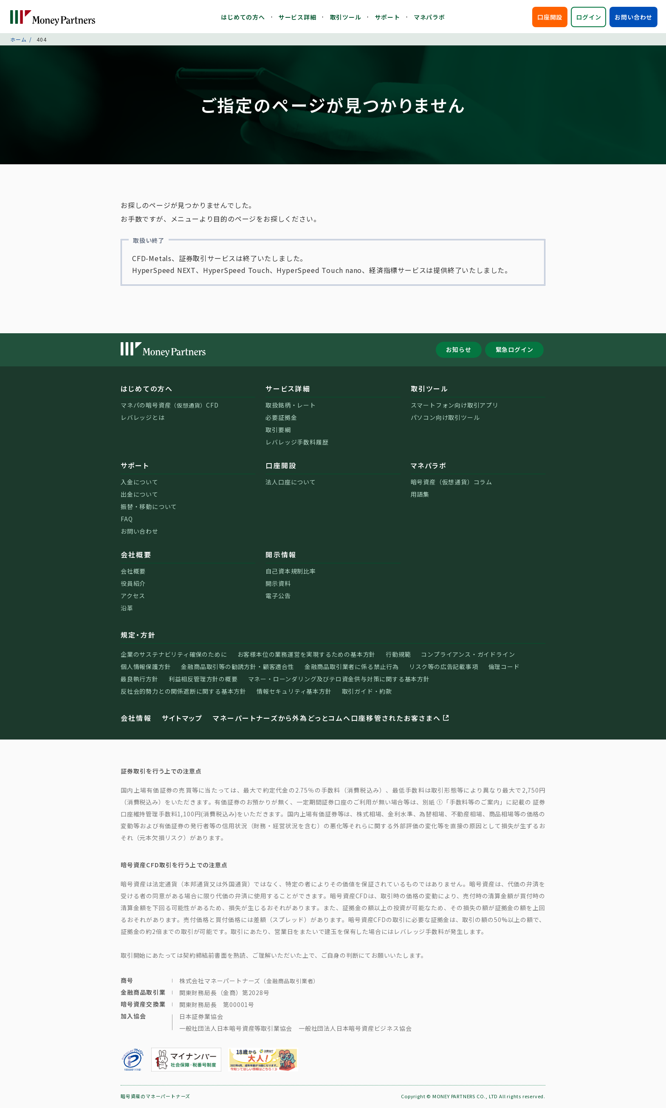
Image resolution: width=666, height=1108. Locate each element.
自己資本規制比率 (290, 572)
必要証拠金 (281, 418)
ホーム (18, 40)
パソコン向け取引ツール (445, 418)
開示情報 (280, 555)
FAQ (127, 519)
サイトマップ (182, 719)
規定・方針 (138, 635)
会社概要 (136, 555)
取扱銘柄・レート (290, 406)
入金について (139, 482)
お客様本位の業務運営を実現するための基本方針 (306, 655)
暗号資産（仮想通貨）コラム (451, 482)
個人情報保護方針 (146, 667)
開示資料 (278, 584)
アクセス (133, 596)
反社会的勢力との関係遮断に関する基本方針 (183, 692)
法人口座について (290, 482)
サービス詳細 (297, 17)
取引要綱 (278, 430)
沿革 (127, 609)
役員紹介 (133, 584)
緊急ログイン (514, 350)
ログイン (588, 17)
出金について (139, 495)
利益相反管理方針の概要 (203, 679)
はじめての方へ (243, 17)
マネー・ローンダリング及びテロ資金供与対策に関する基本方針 (339, 679)
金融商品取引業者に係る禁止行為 (352, 667)
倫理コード (504, 667)
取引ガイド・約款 (367, 692)
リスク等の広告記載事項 (443, 667)
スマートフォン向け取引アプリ (455, 406)
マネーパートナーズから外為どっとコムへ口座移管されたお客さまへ (331, 719)
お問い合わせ (633, 17)
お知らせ (458, 350)
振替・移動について (149, 507)
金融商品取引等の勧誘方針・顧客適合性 (237, 667)
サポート (387, 17)
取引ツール (345, 17)
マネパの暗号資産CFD (170, 406)
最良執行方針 (139, 679)
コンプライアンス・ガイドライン (468, 655)
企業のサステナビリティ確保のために (174, 655)
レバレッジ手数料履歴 (296, 443)
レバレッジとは (143, 418)
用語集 (420, 495)
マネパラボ (429, 17)
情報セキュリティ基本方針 (294, 692)
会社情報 (136, 719)
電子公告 (278, 596)
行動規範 (398, 655)
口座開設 (549, 17)
